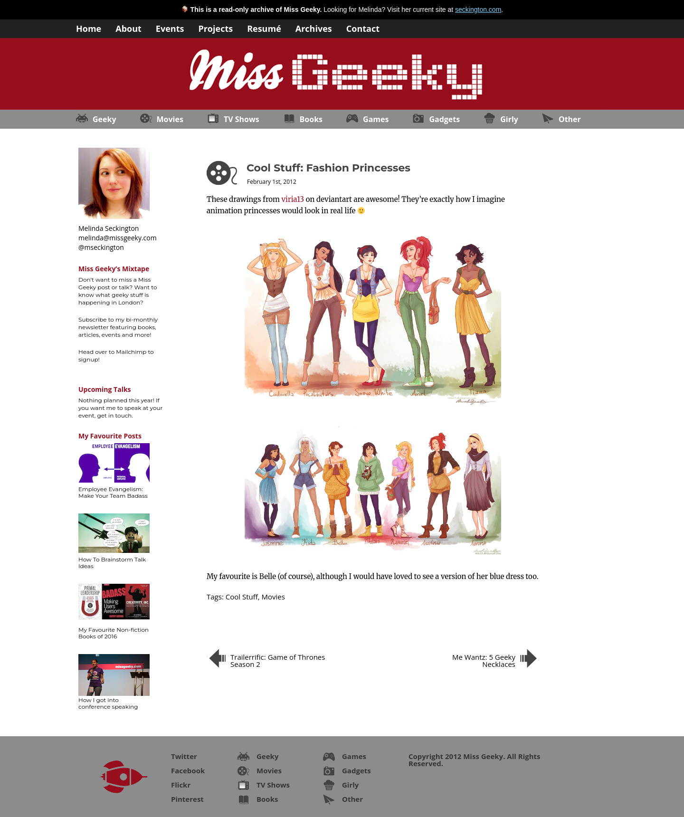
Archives (313, 28)
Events (170, 28)
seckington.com (478, 9)
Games (376, 119)
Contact (363, 28)
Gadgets (444, 119)
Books (311, 119)
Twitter (184, 756)
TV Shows (241, 119)
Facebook (188, 770)
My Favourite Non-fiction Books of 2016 (113, 633)
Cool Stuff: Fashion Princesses (328, 168)
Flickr (180, 784)
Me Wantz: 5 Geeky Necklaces (483, 660)
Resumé (264, 28)
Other (570, 119)
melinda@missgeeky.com (117, 237)
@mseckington (101, 247)
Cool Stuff (242, 596)
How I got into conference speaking (108, 703)
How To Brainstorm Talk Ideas (112, 563)
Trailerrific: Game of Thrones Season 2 (277, 660)
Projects (215, 28)
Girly (509, 119)
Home (88, 28)
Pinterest (187, 799)
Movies (170, 119)
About (128, 28)
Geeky (104, 119)
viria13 (293, 199)
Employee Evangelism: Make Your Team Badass (113, 492)
